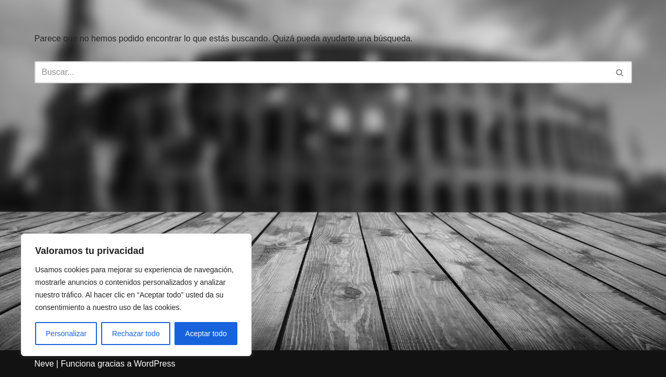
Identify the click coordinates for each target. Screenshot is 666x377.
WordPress (155, 363)
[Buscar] (321, 72)
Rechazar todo (136, 333)
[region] (136, 295)
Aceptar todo (205, 333)
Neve (44, 363)
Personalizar (66, 333)
